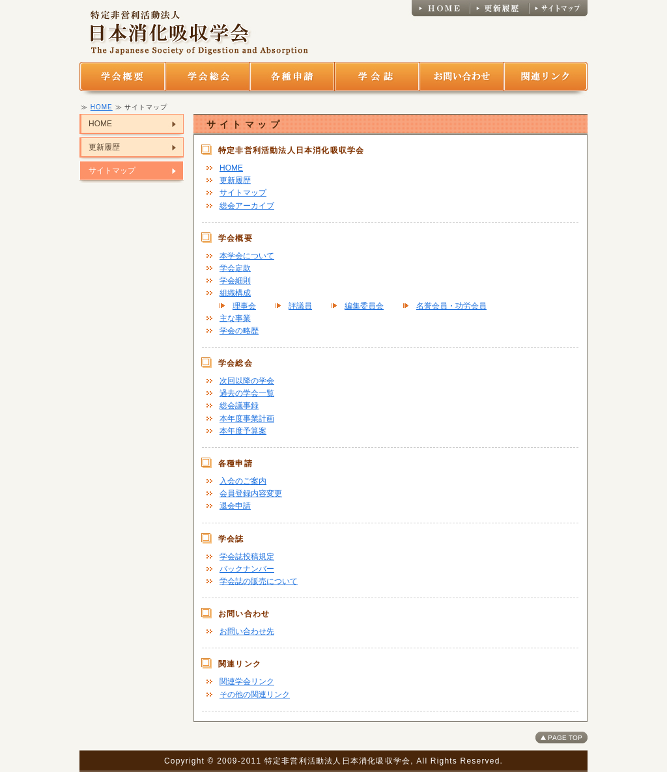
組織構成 (235, 292)
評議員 (300, 305)
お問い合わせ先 (247, 631)
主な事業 (235, 318)
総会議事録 (239, 405)
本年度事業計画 (247, 418)
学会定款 (235, 268)
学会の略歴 (239, 330)
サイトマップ (112, 170)
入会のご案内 (243, 481)
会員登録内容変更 (251, 493)
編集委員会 (364, 305)
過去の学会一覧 (247, 393)
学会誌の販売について (259, 581)
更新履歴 (104, 147)
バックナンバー (247, 568)
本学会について (247, 255)
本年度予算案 (243, 430)
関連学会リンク (247, 681)
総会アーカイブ (247, 205)
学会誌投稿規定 (247, 556)
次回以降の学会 (247, 380)
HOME (102, 107)
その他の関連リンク (255, 694)
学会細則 (235, 280)
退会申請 (235, 505)
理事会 (244, 305)
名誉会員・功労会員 (451, 305)
